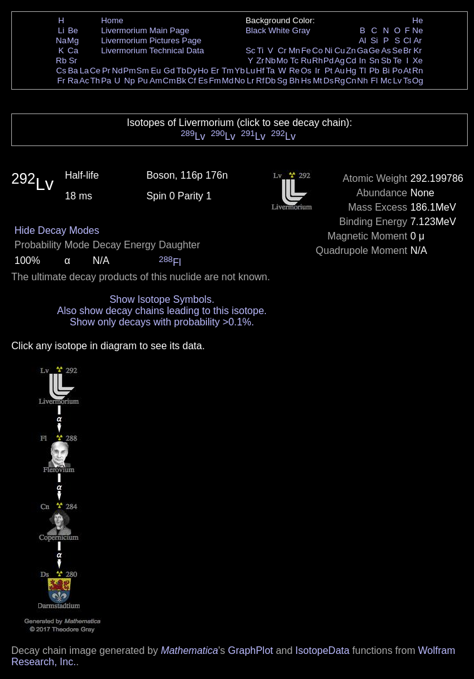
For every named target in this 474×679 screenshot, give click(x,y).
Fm (215, 80)
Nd (117, 70)
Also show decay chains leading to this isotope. (161, 310)
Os (306, 70)
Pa (106, 80)
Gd (169, 70)
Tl (362, 70)
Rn (418, 70)
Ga (362, 50)
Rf (260, 80)
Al (362, 40)
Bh (294, 80)
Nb (270, 60)
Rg (339, 80)
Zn (351, 50)
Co (317, 50)
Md (228, 80)
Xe (418, 60)
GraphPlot (250, 650)
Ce (95, 70)
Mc (386, 80)
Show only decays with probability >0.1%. (162, 322)
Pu (142, 80)
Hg (350, 70)
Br (407, 50)
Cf (191, 80)
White (279, 30)
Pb (374, 70)
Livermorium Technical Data (152, 50)
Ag (339, 60)
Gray (301, 30)
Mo (282, 60)
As (386, 50)
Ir (317, 70)
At (407, 70)
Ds (329, 80)
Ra (73, 80)
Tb (181, 70)
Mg (73, 40)
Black (256, 30)
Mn (294, 50)
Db (270, 80)
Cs (61, 70)
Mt (317, 80)
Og (417, 80)
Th (95, 80)
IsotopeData (322, 650)
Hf (260, 70)
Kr (417, 50)
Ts (407, 80)
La (84, 70)
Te (397, 60)
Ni (329, 50)
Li (61, 30)
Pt (329, 70)
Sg (282, 80)
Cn (350, 80)
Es (203, 80)
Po (397, 70)
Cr (282, 50)
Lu (250, 70)
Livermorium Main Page (145, 30)
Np (129, 80)
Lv (397, 80)
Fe (306, 50)
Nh (362, 80)
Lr (251, 80)
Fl (374, 80)
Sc (251, 50)
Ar (417, 40)
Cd (350, 60)
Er (215, 70)
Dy (192, 70)
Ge (374, 50)
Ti (260, 50)
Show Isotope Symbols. (162, 299)
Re (294, 70)
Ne (418, 30)
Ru (306, 60)
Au (339, 70)
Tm (227, 70)
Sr (73, 60)
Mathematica (189, 650)
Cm (169, 80)
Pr (106, 70)
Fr (61, 80)
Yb (239, 70)
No (239, 80)
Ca (73, 50)
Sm (143, 70)
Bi (386, 70)
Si (374, 40)
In (362, 60)
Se (397, 50)
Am (156, 80)
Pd (329, 60)
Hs (306, 80)
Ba (73, 70)
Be (73, 30)
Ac (85, 80)
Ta (270, 70)
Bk (181, 80)
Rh (317, 60)
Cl (407, 40)
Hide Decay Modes (56, 230)
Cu (339, 50)
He (418, 20)
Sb (386, 60)
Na (61, 40)
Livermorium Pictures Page (151, 40)
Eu (155, 70)
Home (112, 20)
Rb (61, 60)
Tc (294, 60)
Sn (374, 60)
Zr (260, 60)
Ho (203, 70)
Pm (130, 70)
